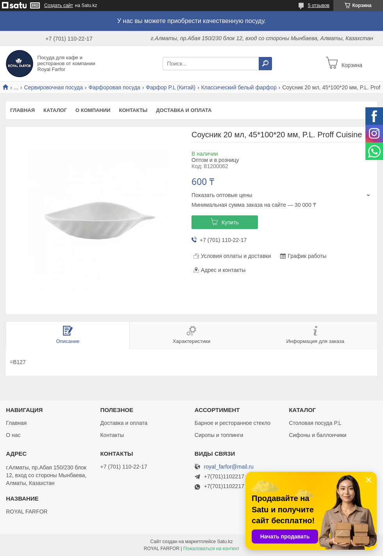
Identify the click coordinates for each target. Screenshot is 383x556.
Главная (22, 110)
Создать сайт (58, 5)
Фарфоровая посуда (114, 87)
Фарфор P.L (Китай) (170, 87)
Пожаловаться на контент (211, 548)
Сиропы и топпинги (219, 435)
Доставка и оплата (183, 110)
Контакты (133, 110)
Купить (230, 222)
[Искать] (265, 63)
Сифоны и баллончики (317, 435)
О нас (13, 435)
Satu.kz (225, 541)
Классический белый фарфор (239, 87)
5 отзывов (318, 5)
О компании (92, 110)
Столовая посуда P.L (315, 423)
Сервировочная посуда (53, 87)
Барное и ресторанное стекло (232, 423)
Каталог (55, 110)
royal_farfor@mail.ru (229, 467)
